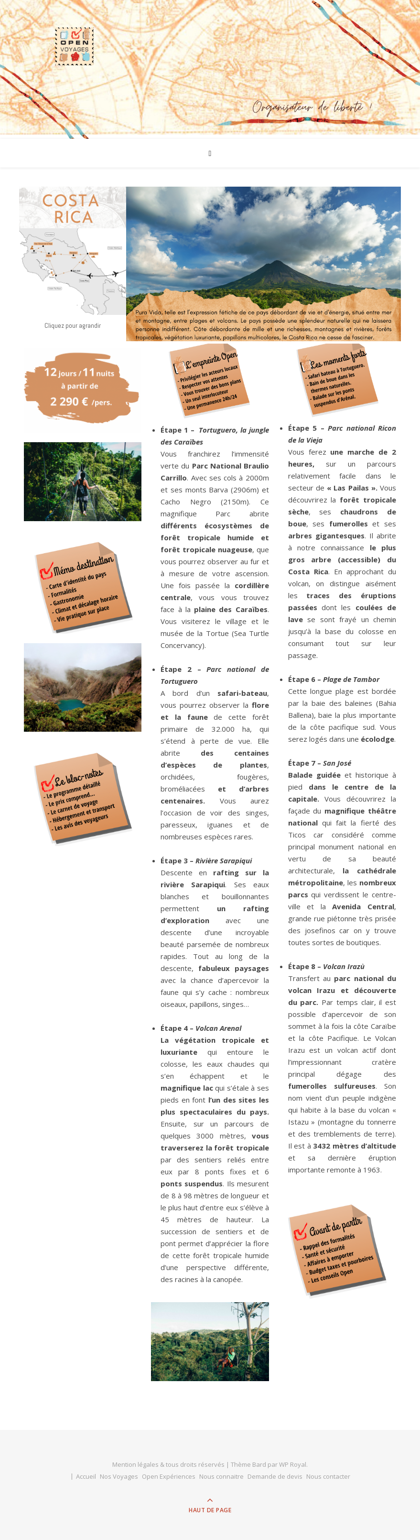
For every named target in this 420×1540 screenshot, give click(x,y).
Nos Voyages (119, 1476)
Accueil (86, 1476)
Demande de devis (275, 1476)
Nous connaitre (221, 1476)
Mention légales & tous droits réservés (169, 1464)
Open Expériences (168, 1476)
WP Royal (292, 1464)
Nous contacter (328, 1476)
